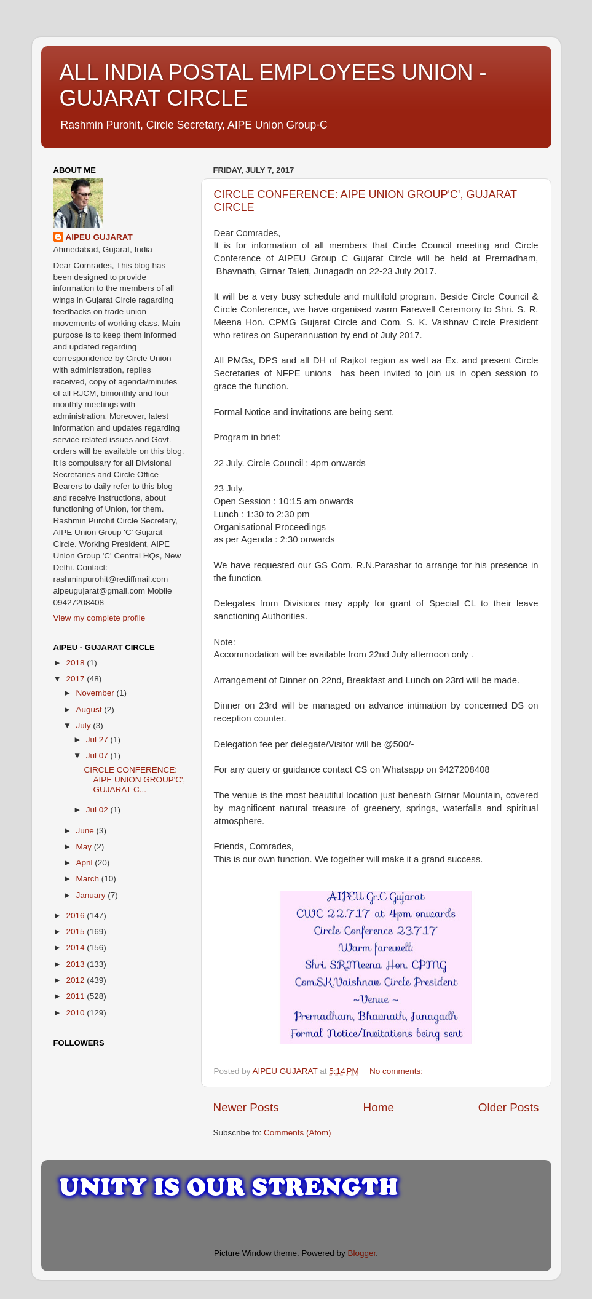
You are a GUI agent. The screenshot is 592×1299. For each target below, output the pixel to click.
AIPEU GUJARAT (99, 237)
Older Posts (508, 1107)
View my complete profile (99, 617)
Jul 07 (98, 755)
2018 (76, 662)
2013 (76, 964)
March (88, 878)
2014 (76, 947)
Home (378, 1107)
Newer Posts (246, 1107)
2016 (76, 915)
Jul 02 (98, 809)
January (92, 895)
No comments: (397, 1071)
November (96, 692)
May (85, 846)
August (90, 709)
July (84, 725)
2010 (76, 1012)
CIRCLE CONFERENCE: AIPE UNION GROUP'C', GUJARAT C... (134, 779)
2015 (76, 931)
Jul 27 (98, 739)
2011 (76, 996)
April (85, 862)
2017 (76, 678)
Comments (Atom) (297, 1132)
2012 (76, 980)
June (86, 830)
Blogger (362, 1253)
